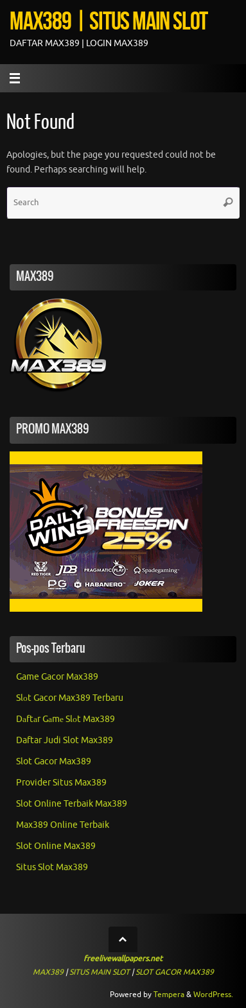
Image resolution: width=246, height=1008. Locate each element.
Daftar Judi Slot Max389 (64, 740)
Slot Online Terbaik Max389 (71, 803)
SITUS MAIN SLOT (99, 972)
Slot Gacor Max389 (53, 761)
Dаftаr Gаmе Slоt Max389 (65, 719)
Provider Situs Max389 (61, 782)
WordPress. (213, 994)
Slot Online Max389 (56, 846)
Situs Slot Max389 (52, 867)
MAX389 (48, 972)
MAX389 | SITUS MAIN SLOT (108, 20)
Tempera (169, 994)
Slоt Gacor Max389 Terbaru (69, 698)
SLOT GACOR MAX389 (175, 972)
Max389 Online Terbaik (62, 824)
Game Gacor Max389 (57, 676)
